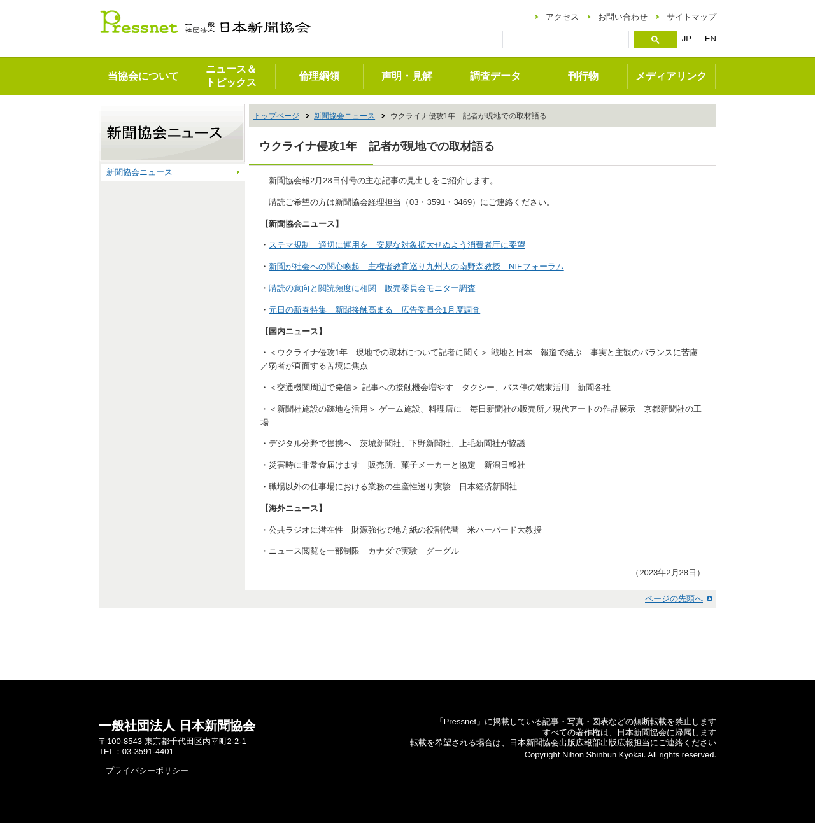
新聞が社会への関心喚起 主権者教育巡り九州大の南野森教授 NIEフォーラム (416, 266)
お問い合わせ (623, 17)
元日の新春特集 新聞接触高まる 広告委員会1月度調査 (374, 309)
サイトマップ (691, 17)
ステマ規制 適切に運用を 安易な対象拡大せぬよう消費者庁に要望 (397, 245)
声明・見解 (406, 76)
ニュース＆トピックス (231, 76)
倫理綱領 (319, 76)
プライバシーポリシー (147, 770)
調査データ (495, 76)
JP (686, 38)
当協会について (143, 76)
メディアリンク (671, 76)
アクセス (562, 17)
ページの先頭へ (674, 598)
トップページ (276, 115)
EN (710, 38)
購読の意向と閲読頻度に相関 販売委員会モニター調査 (372, 288)
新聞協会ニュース (344, 115)
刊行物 (583, 76)
